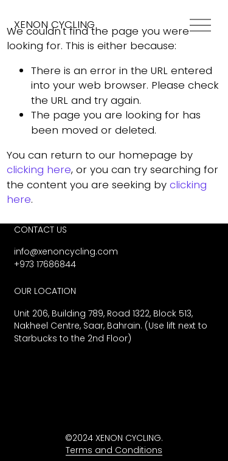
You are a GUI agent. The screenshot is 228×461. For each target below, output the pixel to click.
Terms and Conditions (114, 450)
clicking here (39, 169)
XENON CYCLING (54, 24)
